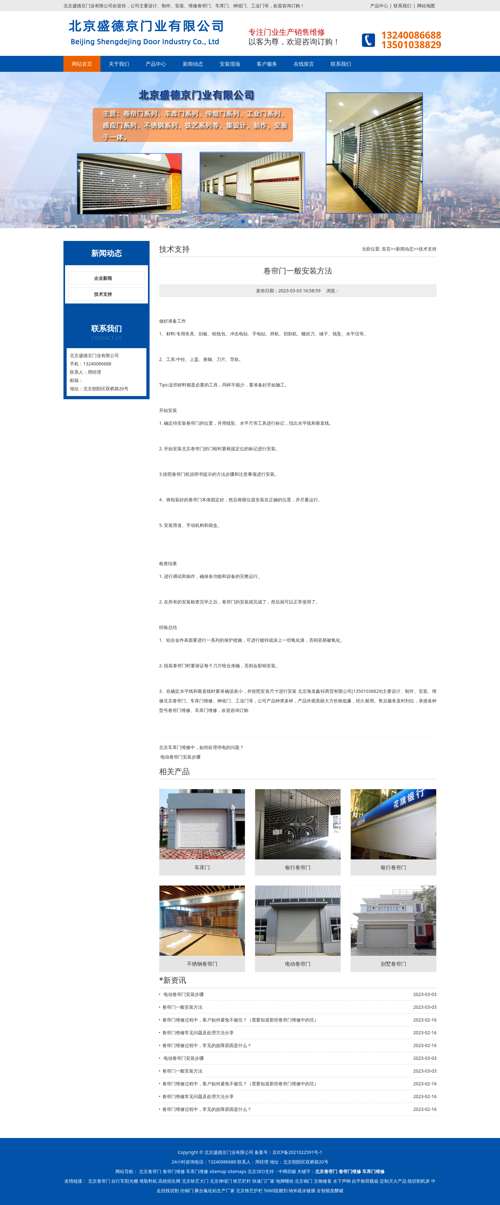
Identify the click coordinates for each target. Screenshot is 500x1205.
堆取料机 (148, 1181)
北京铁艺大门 (195, 1181)
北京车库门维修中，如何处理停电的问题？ (201, 747)
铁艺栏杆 (242, 1181)
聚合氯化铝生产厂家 (215, 1190)
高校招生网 (169, 1181)
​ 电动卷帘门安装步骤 (180, 757)
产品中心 (379, 6)
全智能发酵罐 (330, 1190)
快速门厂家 (263, 1181)
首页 (386, 249)
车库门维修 (201, 701)
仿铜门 (187, 1190)
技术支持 (103, 294)
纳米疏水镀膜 (302, 1190)
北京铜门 (303, 1181)
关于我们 (119, 63)
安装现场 (230, 63)
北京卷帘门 (193, 448)
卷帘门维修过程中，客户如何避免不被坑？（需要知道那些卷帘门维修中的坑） (240, 1020)
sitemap (218, 1171)
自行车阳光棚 (124, 1181)
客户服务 (267, 63)
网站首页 (82, 63)
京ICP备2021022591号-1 (297, 1152)
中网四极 (287, 1171)
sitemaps (236, 1171)
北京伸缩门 (221, 1181)
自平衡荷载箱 (365, 1181)
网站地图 (426, 6)
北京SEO (256, 1171)
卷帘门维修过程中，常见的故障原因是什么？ (207, 1045)
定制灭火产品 (393, 1181)
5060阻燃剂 (276, 1190)
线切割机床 (419, 1181)
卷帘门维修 (179, 710)
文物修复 (323, 1181)
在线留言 (304, 63)
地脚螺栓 (285, 1181)
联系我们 (402, 6)
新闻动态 (193, 63)
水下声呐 (342, 1181)
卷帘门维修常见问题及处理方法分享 (198, 1032)
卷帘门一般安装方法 (182, 1007)
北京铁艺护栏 (249, 1190)
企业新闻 (103, 278)
